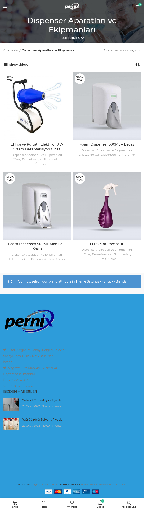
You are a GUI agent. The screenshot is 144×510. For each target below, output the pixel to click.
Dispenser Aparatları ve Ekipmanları (37, 155)
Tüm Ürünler (37, 164)
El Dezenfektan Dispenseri (97, 154)
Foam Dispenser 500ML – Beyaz (107, 144)
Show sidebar (19, 64)
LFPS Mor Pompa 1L (107, 244)
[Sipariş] (137, 64)
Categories (70, 38)
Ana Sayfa (10, 50)
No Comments (51, 406)
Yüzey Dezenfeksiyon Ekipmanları (36, 159)
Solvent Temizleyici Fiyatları (43, 400)
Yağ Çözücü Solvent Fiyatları (43, 419)
